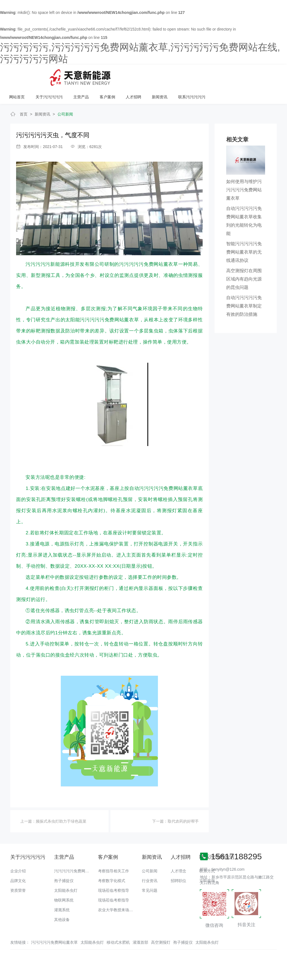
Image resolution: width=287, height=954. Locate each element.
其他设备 (62, 902)
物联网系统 (64, 882)
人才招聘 (205, 75)
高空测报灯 (160, 924)
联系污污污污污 (263, 75)
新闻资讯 (231, 75)
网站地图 (8, 950)
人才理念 (178, 853)
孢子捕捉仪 (64, 863)
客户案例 (179, 75)
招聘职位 (178, 863)
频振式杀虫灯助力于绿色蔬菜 (61, 803)
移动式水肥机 (118, 924)
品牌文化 (18, 863)
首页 (23, 96)
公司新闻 (65, 96)
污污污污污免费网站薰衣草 (77, 853)
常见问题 (149, 872)
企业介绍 (18, 853)
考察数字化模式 (111, 863)
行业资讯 (149, 863)
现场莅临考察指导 (113, 872)
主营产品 (153, 75)
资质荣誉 (18, 872)
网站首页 (90, 75)
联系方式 (207, 853)
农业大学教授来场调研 (117, 892)
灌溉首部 (140, 924)
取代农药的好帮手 (183, 803)
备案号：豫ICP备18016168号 (230, 939)
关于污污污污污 (121, 75)
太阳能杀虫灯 (65, 872)
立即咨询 (207, 863)
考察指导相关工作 (113, 853)
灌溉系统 (62, 892)
